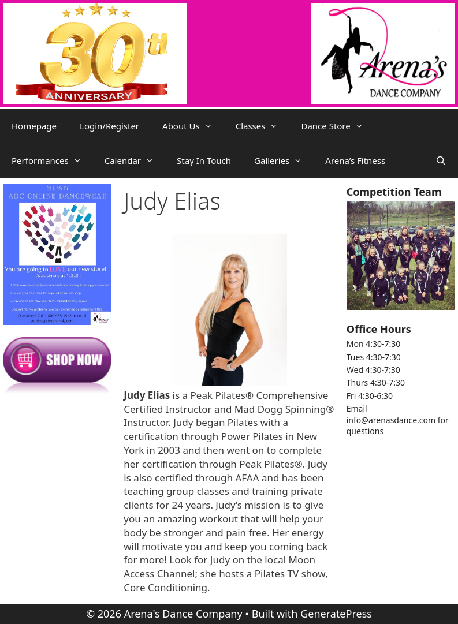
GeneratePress (336, 614)
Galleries (284, 160)
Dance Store (337, 126)
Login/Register (109, 126)
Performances (52, 160)
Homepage (34, 126)
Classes (263, 126)
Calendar (135, 160)
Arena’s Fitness (355, 160)
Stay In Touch (204, 160)
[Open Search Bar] (441, 160)
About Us (193, 126)
